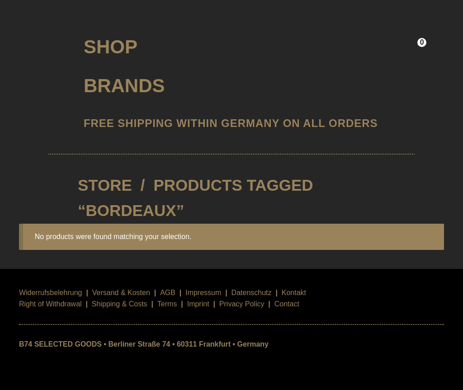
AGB (167, 292)
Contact (286, 304)
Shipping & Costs (119, 304)
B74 (43, 43)
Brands (124, 85)
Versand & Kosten (121, 292)
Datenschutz (252, 292)
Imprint (198, 304)
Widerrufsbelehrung (50, 292)
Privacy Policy (242, 304)
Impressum (203, 292)
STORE (105, 185)
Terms (167, 304)
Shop (110, 46)
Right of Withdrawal (50, 304)
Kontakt (294, 292)
